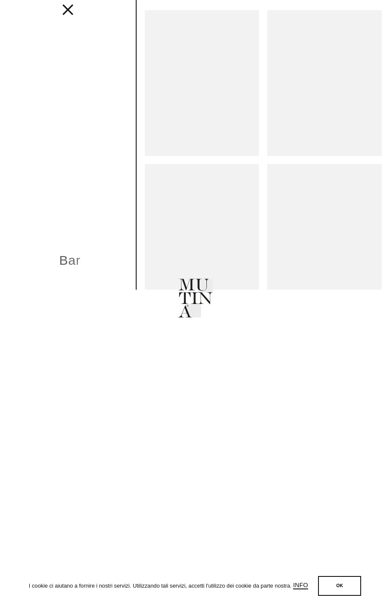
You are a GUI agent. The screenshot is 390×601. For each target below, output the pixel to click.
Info (300, 585)
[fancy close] (68, 13)
